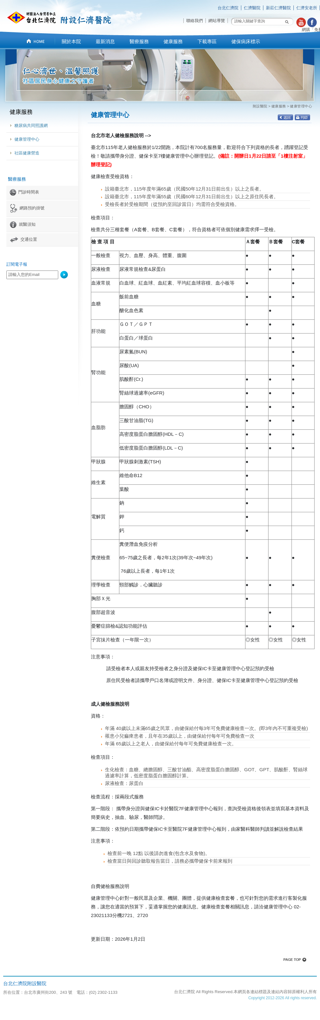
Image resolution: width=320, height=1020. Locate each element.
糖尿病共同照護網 (31, 125)
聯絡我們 (194, 20)
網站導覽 (216, 20)
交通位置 (23, 239)
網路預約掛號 (27, 208)
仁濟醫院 (252, 7)
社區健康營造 (26, 153)
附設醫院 (260, 106)
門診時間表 (24, 192)
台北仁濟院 (228, 7)
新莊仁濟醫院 (278, 7)
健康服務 (278, 106)
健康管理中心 (26, 139)
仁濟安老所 (306, 7)
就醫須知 (23, 224)
